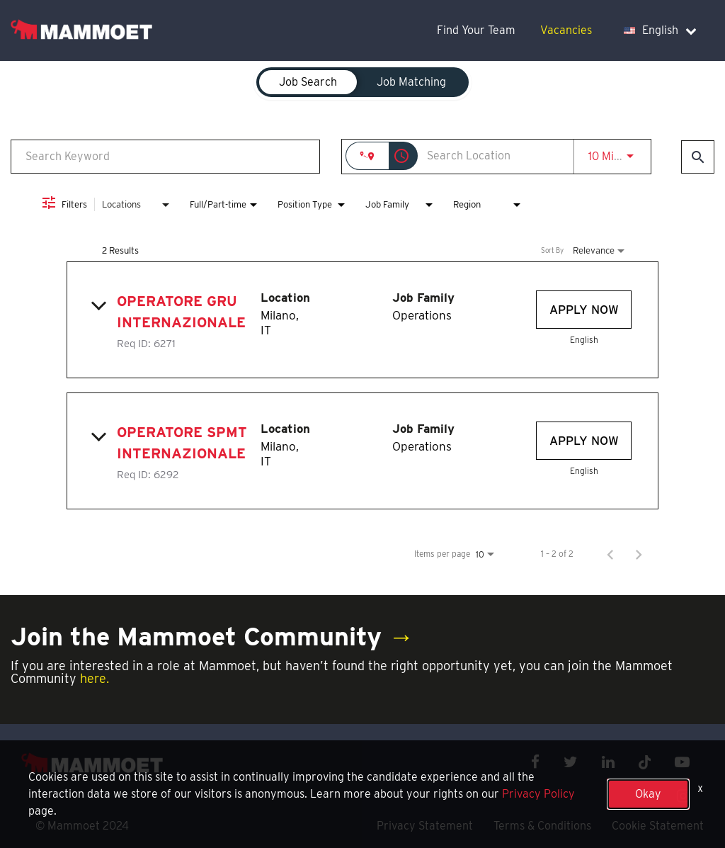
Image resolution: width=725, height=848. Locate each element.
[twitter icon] (570, 762)
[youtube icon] (682, 762)
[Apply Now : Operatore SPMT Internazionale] (584, 441)
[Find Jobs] (697, 157)
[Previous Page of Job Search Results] (610, 554)
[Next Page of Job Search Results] (638, 554)
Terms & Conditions (542, 825)
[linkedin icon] (608, 762)
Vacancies (566, 30)
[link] (362, 320)
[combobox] (165, 156)
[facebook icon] (535, 762)
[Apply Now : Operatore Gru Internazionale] (584, 309)
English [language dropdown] (660, 30)
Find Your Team (476, 30)
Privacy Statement (425, 825)
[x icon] (645, 762)
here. (94, 678)
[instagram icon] (683, 796)
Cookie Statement (658, 825)
